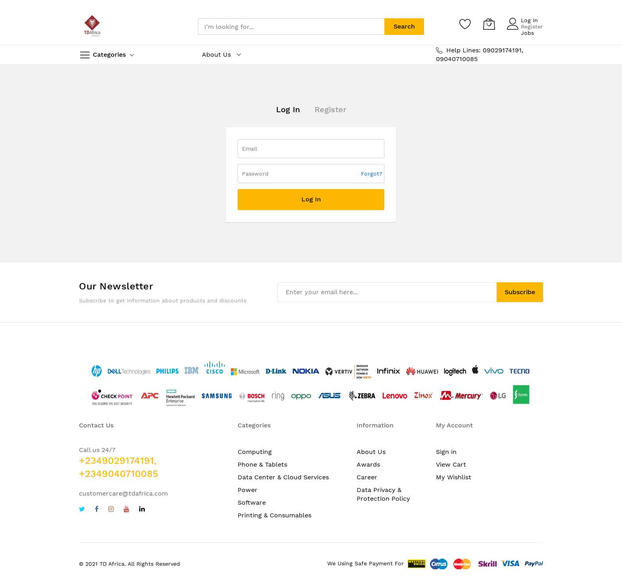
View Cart (451, 464)
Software (252, 502)
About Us (371, 452)
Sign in (446, 452)
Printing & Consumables (274, 515)
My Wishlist (453, 477)
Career (367, 477)
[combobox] (291, 26)
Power (247, 490)
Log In (529, 20)
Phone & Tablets (262, 464)
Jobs (527, 33)
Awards (368, 464)
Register (532, 26)
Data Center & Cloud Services (283, 477)
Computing (255, 452)
